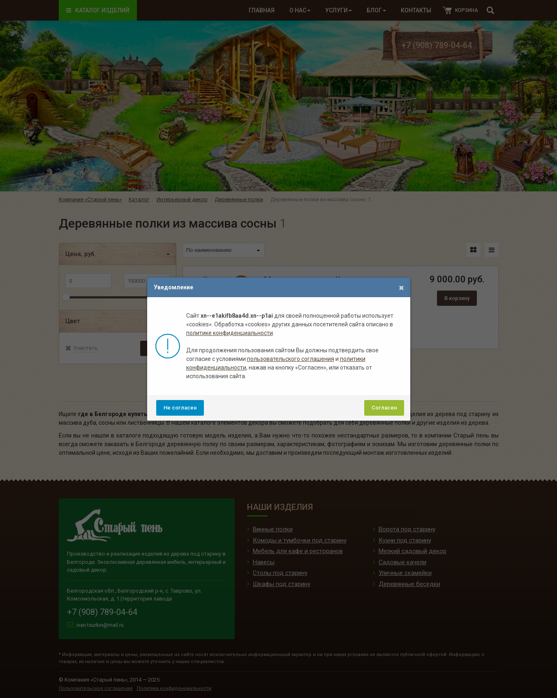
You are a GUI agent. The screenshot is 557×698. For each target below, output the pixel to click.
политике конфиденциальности (229, 333)
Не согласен (180, 408)
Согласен (384, 408)
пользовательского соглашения (290, 359)
